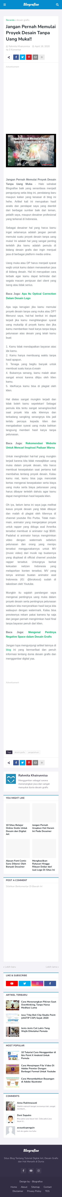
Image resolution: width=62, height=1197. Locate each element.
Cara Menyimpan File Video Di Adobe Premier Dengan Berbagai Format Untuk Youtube (38, 1068)
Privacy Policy (34, 1191)
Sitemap (35, 1187)
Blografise (37, 1181)
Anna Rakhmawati (27, 1102)
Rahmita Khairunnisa (33, 775)
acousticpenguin (26, 1127)
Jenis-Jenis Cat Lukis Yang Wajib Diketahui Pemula (35, 1030)
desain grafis (22, 20)
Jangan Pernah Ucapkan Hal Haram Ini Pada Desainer (43, 828)
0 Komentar (15, 49)
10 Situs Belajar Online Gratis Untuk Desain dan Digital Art (16, 830)
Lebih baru (10, 966)
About (24, 1187)
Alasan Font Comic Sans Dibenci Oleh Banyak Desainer (16, 863)
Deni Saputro (24, 1115)
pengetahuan (33, 752)
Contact (48, 1187)
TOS (47, 1191)
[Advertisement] (31, 100)
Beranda (10, 20)
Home (14, 1187)
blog (8, 649)
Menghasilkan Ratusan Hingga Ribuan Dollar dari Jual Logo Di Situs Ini (43, 865)
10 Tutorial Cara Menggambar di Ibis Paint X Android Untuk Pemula (38, 1055)
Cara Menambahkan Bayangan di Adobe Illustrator (37, 1080)
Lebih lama (51, 966)
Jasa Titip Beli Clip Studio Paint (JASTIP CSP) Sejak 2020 (38, 1017)
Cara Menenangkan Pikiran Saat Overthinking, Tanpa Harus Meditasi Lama (38, 1004)
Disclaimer (18, 1191)
